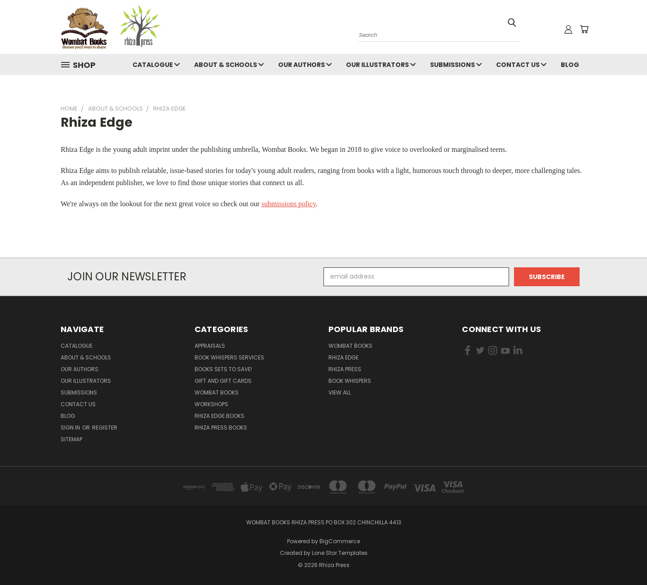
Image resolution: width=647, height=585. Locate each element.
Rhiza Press (344, 369)
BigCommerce (339, 541)
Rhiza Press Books (221, 427)
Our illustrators (381, 64)
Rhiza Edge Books (219, 416)
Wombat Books (217, 392)
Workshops (211, 404)
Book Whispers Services (229, 357)
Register (104, 427)
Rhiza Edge (343, 357)
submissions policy (288, 204)
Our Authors (305, 64)
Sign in (71, 427)
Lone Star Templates (340, 553)
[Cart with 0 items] (584, 29)
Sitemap (71, 439)
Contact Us (521, 64)
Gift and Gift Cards (223, 381)
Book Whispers (349, 381)
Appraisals (210, 346)
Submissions (456, 64)
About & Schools (229, 64)
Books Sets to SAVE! (223, 369)
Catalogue (156, 64)
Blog (570, 64)
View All (339, 392)
